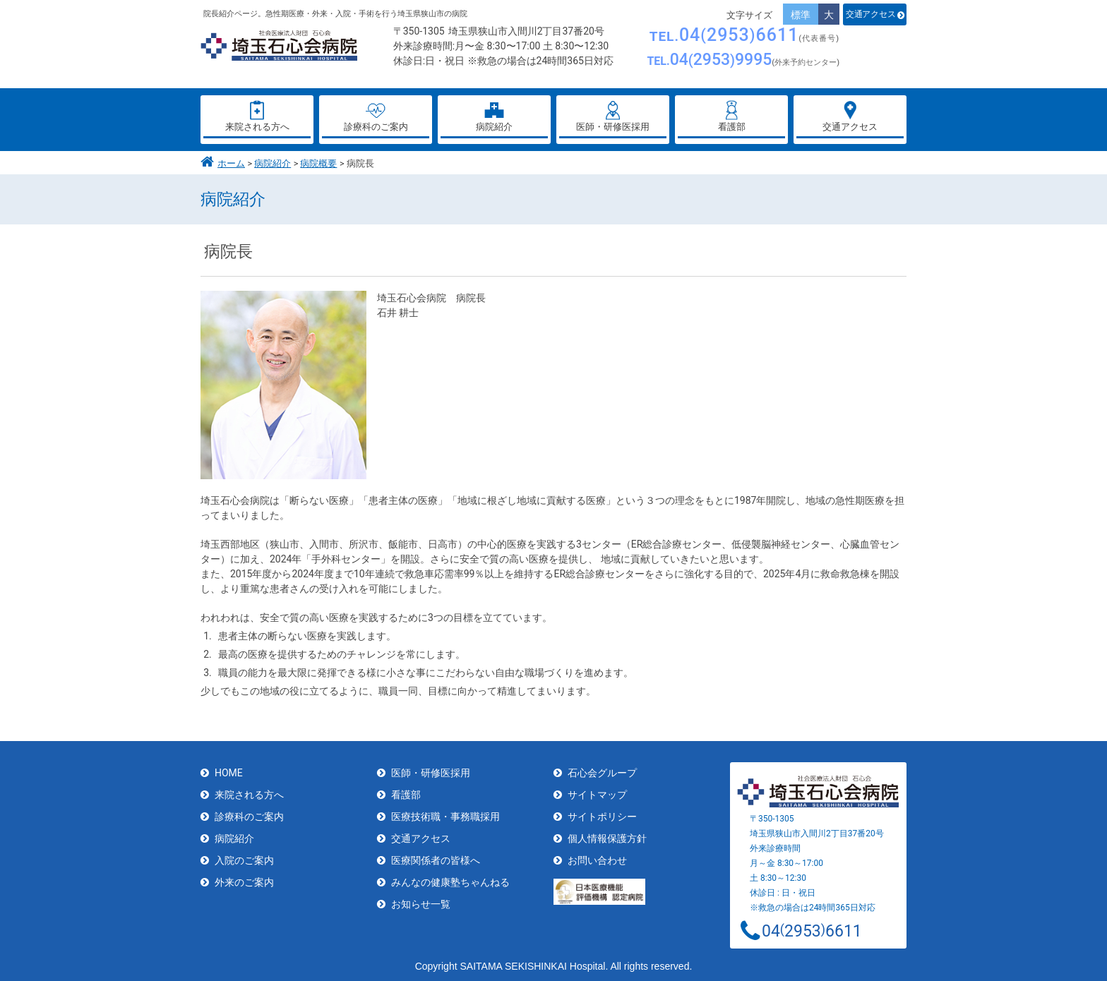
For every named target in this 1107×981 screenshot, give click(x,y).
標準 (800, 14)
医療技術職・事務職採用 (445, 816)
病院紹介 (272, 163)
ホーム (231, 163)
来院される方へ (249, 794)
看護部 (406, 794)
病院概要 (318, 163)
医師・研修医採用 (430, 772)
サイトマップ (597, 794)
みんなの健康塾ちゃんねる (450, 882)
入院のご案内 (244, 860)
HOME (229, 772)
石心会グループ (602, 772)
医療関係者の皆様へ (435, 860)
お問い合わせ (597, 860)
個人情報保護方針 (607, 838)
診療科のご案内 (249, 816)
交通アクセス (870, 14)
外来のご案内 (244, 882)
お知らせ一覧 (420, 904)
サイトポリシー (602, 816)
